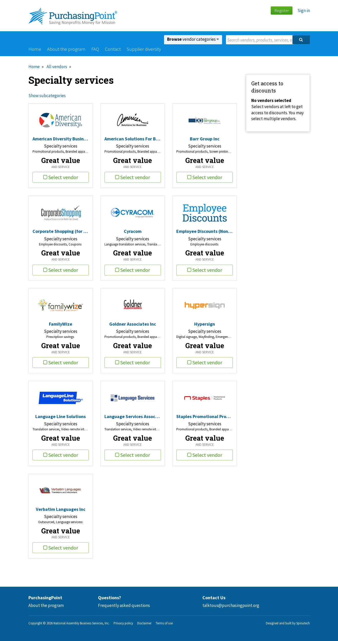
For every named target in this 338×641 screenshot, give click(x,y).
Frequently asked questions (124, 605)
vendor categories (193, 39)
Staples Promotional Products (204, 416)
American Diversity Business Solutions (60, 139)
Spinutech (303, 623)
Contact (113, 49)
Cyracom (132, 231)
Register (281, 10)
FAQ (95, 49)
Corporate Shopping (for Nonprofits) (60, 231)
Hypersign (204, 324)
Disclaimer (144, 623)
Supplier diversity (144, 49)
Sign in (304, 10)
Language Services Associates (132, 416)
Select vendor (60, 177)
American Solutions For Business (132, 139)
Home (34, 49)
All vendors (57, 66)
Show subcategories (47, 95)
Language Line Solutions (60, 416)
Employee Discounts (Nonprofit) (204, 231)
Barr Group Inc (205, 139)
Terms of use (164, 623)
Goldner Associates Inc (132, 324)
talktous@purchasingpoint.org (230, 605)
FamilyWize (60, 324)
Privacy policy (123, 623)
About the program (66, 49)
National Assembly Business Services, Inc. (81, 623)
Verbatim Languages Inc (60, 509)
